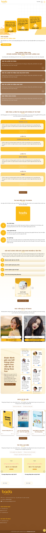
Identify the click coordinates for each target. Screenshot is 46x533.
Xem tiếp (5, 483)
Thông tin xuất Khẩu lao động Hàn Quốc (22, 454)
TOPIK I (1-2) (23, 122)
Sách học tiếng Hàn (17, 406)
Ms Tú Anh (23, 292)
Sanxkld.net (4, 522)
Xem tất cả (23, 192)
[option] (23, 26)
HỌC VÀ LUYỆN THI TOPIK (9, 61)
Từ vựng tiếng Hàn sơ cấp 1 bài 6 (32, 474)
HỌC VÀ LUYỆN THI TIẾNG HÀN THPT (12, 84)
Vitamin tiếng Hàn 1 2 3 (7, 430)
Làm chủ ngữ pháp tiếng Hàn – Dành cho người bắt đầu (23, 431)
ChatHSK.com (5, 512)
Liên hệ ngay (6, 44)
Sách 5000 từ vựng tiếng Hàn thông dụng (38, 431)
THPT (23, 174)
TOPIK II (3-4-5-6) (23, 139)
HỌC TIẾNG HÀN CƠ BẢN (9, 96)
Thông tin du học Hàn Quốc (29, 452)
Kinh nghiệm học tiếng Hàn (16, 452)
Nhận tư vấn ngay (23, 300)
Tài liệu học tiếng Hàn (27, 406)
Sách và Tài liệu (23, 399)
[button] (13, 288)
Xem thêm (23, 131)
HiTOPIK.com (5, 508)
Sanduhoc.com (5, 520)
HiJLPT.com (4, 510)
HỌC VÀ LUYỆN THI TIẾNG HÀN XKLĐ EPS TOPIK (15, 73)
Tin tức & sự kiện (23, 445)
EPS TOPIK (23, 157)
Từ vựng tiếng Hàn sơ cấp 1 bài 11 (9, 474)
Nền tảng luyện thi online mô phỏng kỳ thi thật (23, 112)
